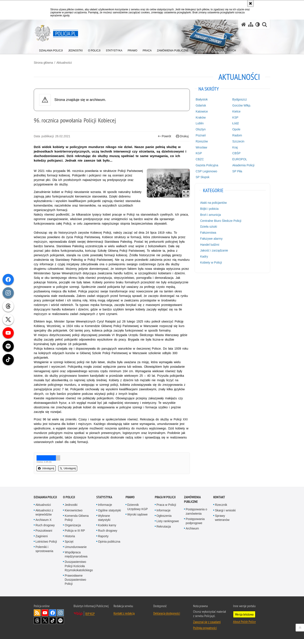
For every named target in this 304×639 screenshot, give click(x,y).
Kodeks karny (107, 525)
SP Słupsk (202, 177)
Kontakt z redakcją (124, 613)
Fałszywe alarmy (211, 238)
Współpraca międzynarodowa (76, 554)
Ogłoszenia (164, 515)
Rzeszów (202, 141)
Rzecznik (221, 504)
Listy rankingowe (168, 521)
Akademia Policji (243, 165)
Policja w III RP (75, 530)
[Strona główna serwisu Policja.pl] (243, 24)
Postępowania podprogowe (195, 521)
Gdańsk (201, 105)
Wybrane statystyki (104, 518)
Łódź (235, 123)
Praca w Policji (165, 497)
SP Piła (237, 171)
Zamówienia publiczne (192, 499)
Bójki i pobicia (209, 208)
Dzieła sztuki (208, 226)
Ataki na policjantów (213, 202)
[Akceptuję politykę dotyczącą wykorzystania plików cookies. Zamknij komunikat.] (250, 3)
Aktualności (64, 62)
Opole (236, 129)
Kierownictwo (73, 510)
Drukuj (182, 136)
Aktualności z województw (44, 512)
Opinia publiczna (109, 541)
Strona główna (43, 62)
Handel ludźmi (209, 244)
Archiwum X (43, 520)
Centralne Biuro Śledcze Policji (220, 220)
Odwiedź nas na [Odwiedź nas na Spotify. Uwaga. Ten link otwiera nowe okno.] (60, 620)
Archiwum (192, 528)
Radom (237, 135)
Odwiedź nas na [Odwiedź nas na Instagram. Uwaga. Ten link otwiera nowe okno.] (60, 612)
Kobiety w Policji (211, 262)
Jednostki (71, 504)
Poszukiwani (43, 530)
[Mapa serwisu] (250, 24)
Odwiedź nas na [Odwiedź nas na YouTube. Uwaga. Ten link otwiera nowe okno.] (44, 612)
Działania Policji (45, 497)
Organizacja (73, 525)
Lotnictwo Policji (46, 541)
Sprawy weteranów (222, 518)
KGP (199, 153)
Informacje (105, 504)
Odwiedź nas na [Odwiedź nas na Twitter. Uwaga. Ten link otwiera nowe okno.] (44, 620)
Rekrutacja (164, 526)
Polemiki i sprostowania (44, 549)
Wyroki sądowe (137, 514)
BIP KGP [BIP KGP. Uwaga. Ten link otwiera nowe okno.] (90, 613)
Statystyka (104, 497)
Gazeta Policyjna (207, 165)
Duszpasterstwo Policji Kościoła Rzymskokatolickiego (79, 566)
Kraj (235, 147)
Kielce (236, 111)
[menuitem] (51, 49)
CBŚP (236, 153)
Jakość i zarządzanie (214, 250)
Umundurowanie (76, 547)
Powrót (164, 136)
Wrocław (201, 147)
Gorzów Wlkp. (241, 105)
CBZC (200, 159)
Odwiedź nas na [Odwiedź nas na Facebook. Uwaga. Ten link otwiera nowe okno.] (52, 612)
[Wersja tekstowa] (257, 24)
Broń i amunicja (210, 214)
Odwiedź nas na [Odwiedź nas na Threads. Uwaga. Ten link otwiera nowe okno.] (37, 620)
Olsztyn (201, 129)
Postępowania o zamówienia (196, 511)
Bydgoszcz (239, 99)
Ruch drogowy (45, 525)
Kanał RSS (37, 612)
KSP (235, 117)
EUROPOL (239, 159)
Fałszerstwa (208, 232)
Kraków (201, 117)
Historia (70, 536)
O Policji (69, 497)
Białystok (202, 99)
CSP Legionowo (206, 171)
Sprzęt (69, 541)
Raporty (103, 536)
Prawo (130, 497)
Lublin (200, 123)
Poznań (201, 135)
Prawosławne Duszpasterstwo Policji (75, 579)
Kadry (204, 256)
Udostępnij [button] (46, 468)
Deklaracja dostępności (166, 613)
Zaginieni (41, 536)
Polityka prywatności (205, 628)
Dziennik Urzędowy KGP (137, 507)
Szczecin (238, 141)
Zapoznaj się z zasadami (207, 622)
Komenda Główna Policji (77, 518)
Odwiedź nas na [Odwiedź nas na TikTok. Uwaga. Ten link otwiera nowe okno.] (52, 620)
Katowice (202, 111)
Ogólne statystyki (109, 510)
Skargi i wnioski (225, 510)
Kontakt (219, 497)
